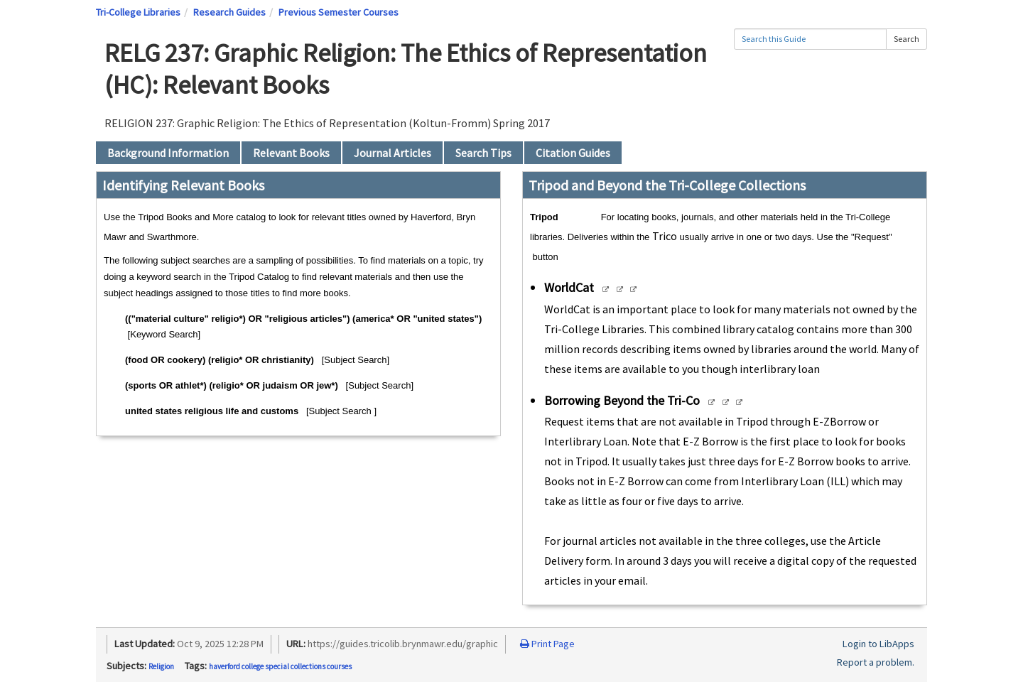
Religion (161, 666)
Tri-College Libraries (138, 12)
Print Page (547, 643)
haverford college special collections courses (280, 666)
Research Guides (229, 12)
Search (906, 38)
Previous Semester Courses (338, 12)
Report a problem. (875, 662)
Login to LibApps (878, 643)
